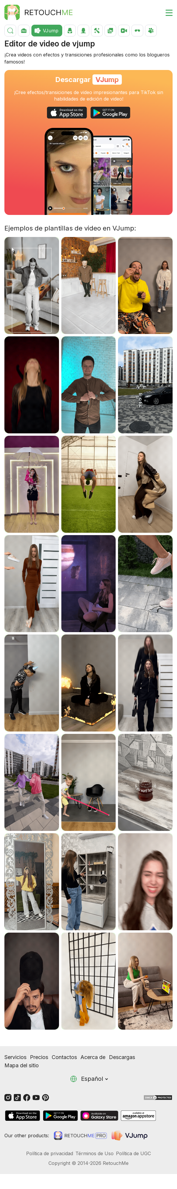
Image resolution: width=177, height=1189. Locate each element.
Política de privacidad (49, 1153)
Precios (39, 1057)
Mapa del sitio (21, 1065)
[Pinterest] (45, 1097)
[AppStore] (67, 112)
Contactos (64, 1057)
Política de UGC (133, 1153)
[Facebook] (26, 1097)
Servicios (15, 1057)
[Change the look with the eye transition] (69, 171)
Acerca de (92, 1057)
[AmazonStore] (138, 1115)
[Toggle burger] (166, 12)
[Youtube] (36, 1097)
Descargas (122, 1057)
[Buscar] (10, 30)
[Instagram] (7, 1097)
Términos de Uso (94, 1153)
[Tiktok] (17, 1097)
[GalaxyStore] (99, 1115)
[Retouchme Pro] (80, 1135)
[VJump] (130, 1135)
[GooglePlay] (110, 112)
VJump (107, 79)
